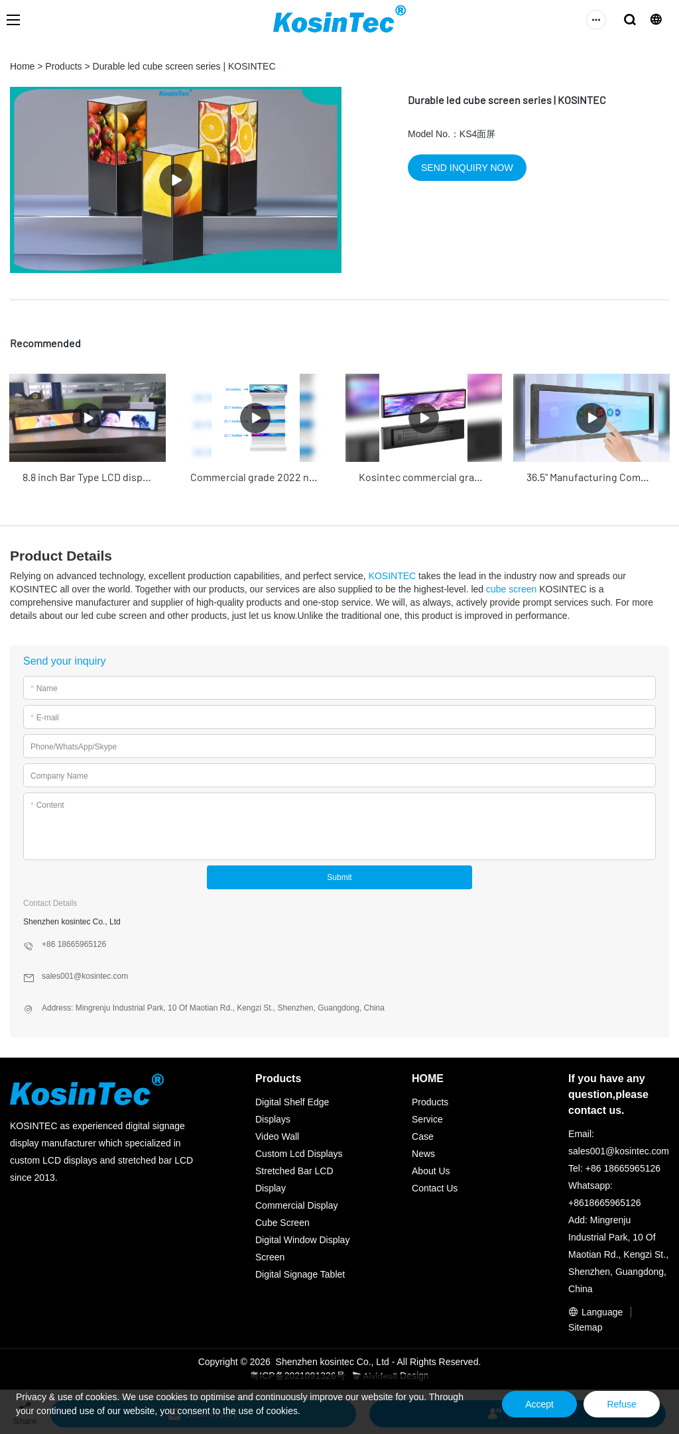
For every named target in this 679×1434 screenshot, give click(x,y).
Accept (528, 1404)
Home (22, 66)
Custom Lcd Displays (299, 1151)
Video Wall (277, 1134)
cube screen (511, 587)
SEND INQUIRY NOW (467, 167)
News (423, 1151)
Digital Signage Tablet (300, 1272)
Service (427, 1117)
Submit (339, 875)
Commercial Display (296, 1203)
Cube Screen (282, 1220)
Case (423, 1134)
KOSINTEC (392, 574)
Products (63, 66)
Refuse (618, 1404)
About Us (431, 1169)
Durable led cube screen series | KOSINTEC (184, 66)
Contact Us (435, 1186)
